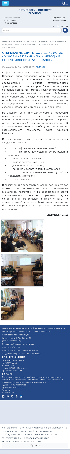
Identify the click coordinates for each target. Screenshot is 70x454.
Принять (35, 445)
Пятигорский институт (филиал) (35, 11)
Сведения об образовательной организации (22, 354)
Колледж (40, 67)
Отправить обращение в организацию (19, 344)
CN (66, 26)
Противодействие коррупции (15, 335)
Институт (17, 42)
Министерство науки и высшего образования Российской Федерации (33, 328)
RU (54, 26)
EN (58, 26)
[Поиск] (32, 30)
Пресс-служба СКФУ (11, 347)
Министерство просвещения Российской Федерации (26, 331)
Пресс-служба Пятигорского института (20, 350)
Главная (6, 42)
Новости (30, 42)
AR (62, 26)
